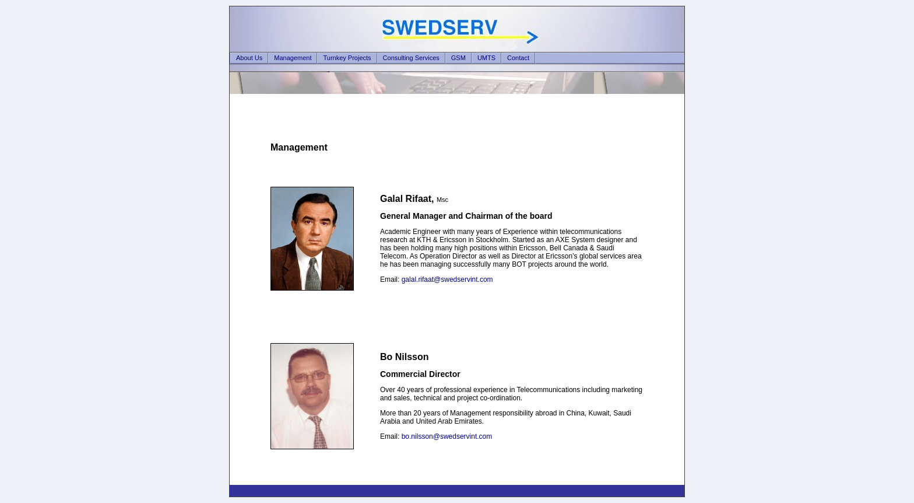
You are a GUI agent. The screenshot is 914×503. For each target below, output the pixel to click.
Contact (518, 57)
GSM (458, 57)
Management (292, 57)
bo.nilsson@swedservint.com (447, 436)
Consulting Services (411, 57)
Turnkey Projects (347, 57)
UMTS (486, 57)
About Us (249, 57)
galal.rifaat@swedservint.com (447, 279)
